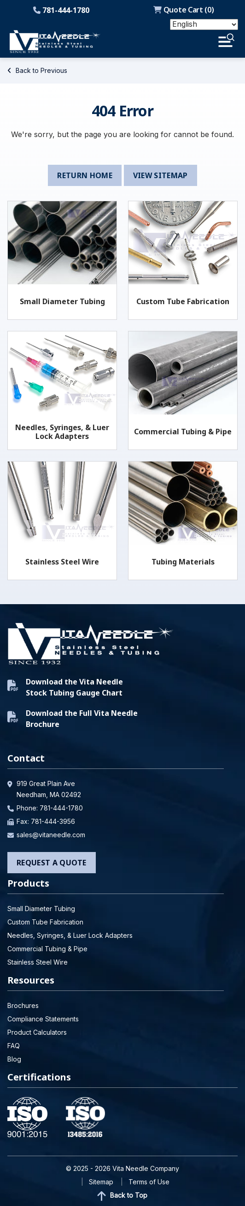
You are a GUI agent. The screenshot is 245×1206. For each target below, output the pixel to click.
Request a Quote (52, 863)
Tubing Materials (183, 562)
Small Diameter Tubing (62, 301)
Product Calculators (37, 1032)
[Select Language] (204, 24)
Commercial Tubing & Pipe (183, 431)
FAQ (13, 1046)
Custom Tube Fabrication (182, 301)
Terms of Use (148, 1182)
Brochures (23, 1005)
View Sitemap (160, 175)
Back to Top (122, 1195)
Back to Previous (37, 70)
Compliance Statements (43, 1019)
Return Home (84, 175)
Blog (14, 1059)
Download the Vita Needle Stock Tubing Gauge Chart (65, 687)
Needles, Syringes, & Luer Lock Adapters (62, 431)
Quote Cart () (183, 10)
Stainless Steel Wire (62, 562)
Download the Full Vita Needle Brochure (72, 718)
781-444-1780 (61, 10)
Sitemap (101, 1182)
